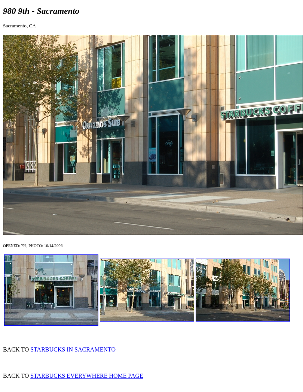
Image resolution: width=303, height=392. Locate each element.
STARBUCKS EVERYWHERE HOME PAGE (86, 376)
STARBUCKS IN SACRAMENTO (73, 349)
